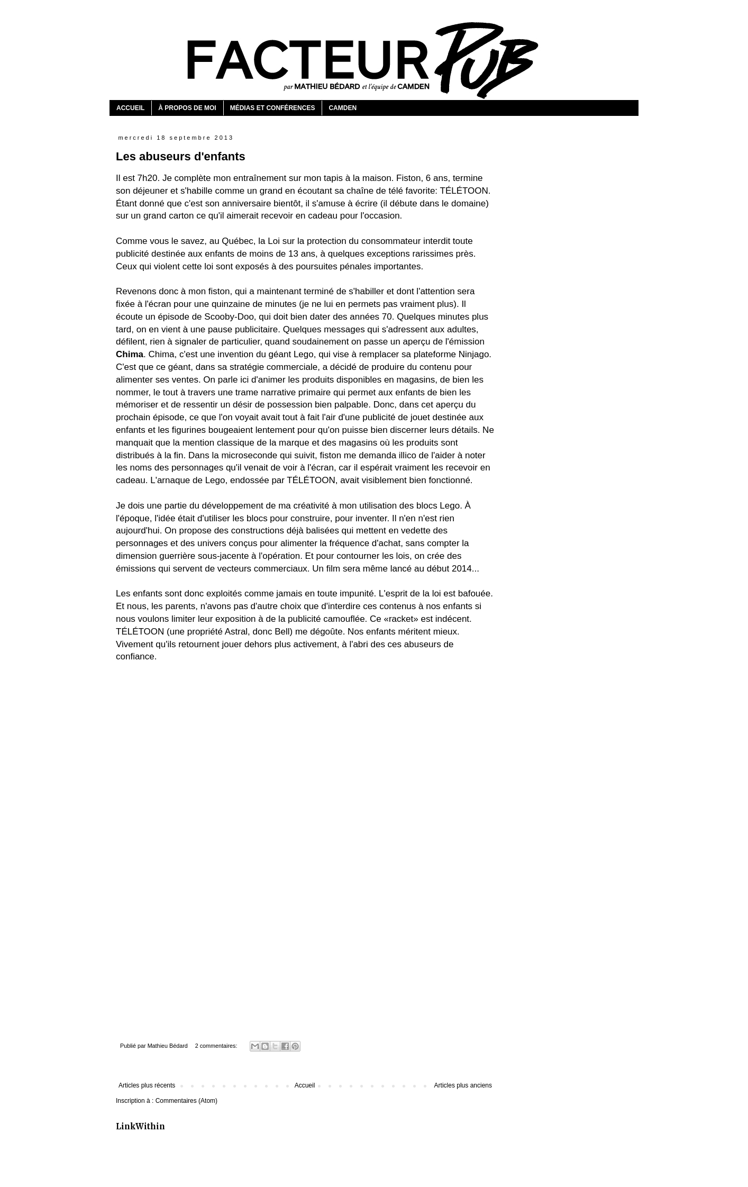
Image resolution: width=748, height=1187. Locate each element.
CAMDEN (343, 108)
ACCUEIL (130, 108)
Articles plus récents (146, 1085)
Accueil (305, 1085)
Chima (129, 354)
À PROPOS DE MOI (187, 108)
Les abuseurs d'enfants (180, 156)
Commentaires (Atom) (186, 1100)
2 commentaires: (217, 1046)
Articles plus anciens (463, 1085)
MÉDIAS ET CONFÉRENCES (272, 108)
